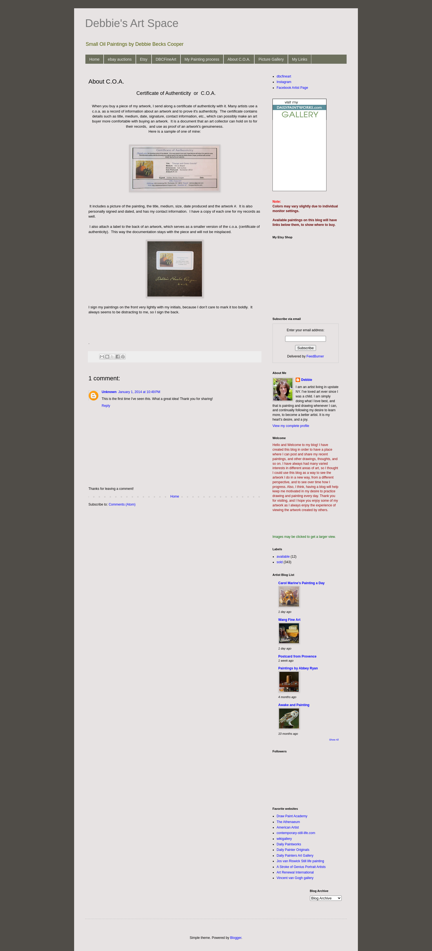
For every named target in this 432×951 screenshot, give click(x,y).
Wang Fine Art (289, 620)
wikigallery (284, 839)
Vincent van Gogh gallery (295, 878)
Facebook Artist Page (292, 88)
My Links (299, 59)
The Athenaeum (288, 822)
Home (94, 59)
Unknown (109, 392)
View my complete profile (290, 426)
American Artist (288, 827)
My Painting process (202, 59)
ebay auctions (119, 59)
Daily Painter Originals (293, 850)
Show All (334, 739)
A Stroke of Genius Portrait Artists (301, 867)
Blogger (235, 938)
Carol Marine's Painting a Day (301, 583)
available (283, 557)
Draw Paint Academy (292, 816)
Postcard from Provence (297, 656)
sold (280, 562)
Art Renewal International (295, 872)
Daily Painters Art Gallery (295, 855)
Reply (106, 406)
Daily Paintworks (289, 844)
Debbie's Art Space (132, 23)
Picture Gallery (271, 59)
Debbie (306, 380)
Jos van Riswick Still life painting (300, 861)
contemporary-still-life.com (296, 833)
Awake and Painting (293, 705)
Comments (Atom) (122, 504)
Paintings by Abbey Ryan (298, 668)
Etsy (143, 59)
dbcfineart (284, 76)
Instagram (284, 82)
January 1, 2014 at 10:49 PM (139, 392)
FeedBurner (315, 356)
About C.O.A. (239, 59)
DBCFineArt (166, 59)
